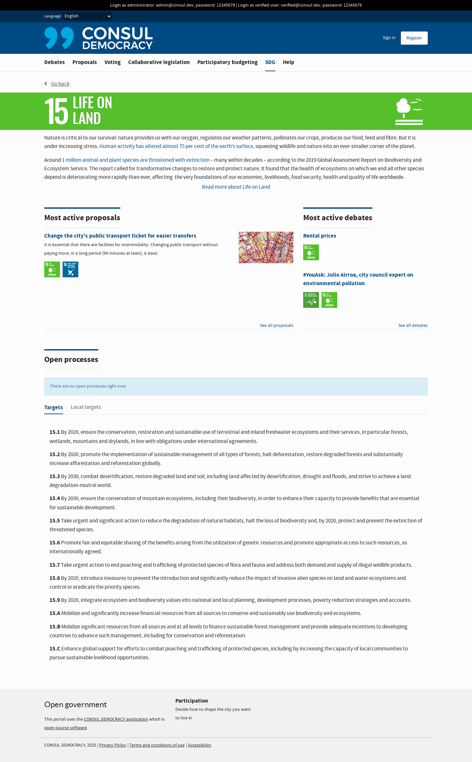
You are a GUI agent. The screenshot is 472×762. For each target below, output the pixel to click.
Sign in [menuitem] (389, 38)
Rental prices (319, 236)
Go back (56, 84)
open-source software (65, 728)
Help (288, 62)
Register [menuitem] (414, 38)
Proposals (84, 62)
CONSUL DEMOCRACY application (116, 719)
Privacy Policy (112, 745)
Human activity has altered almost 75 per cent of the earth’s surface (176, 146)
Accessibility (199, 745)
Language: (53, 16)
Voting (113, 62)
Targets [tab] (53, 407)
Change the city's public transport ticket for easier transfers (120, 236)
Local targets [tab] (86, 407)
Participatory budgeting (227, 62)
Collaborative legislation (159, 62)
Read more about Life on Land (236, 187)
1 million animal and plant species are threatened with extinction (135, 160)
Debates (54, 62)
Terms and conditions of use (157, 745)
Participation (191, 701)
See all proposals (276, 325)
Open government (75, 704)
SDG (270, 62)
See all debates (413, 325)
